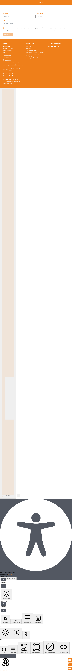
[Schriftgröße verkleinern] (3, 586)
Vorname (6, 13)
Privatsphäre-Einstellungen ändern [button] (35, 52)
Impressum (29, 48)
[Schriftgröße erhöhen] (3, 579)
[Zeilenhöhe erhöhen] (3, 604)
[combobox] (8, 293)
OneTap (10, 574)
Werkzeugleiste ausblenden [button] (8, 578)
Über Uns (28, 46)
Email (4, 20)
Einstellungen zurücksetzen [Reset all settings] (8, 656)
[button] (40, 2)
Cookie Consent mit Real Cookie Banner (10, 670)
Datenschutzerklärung (31, 50)
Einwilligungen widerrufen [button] (32, 58)
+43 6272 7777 (7, 57)
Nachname (40, 13)
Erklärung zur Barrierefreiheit (33, 59)
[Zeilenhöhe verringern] (3, 610)
